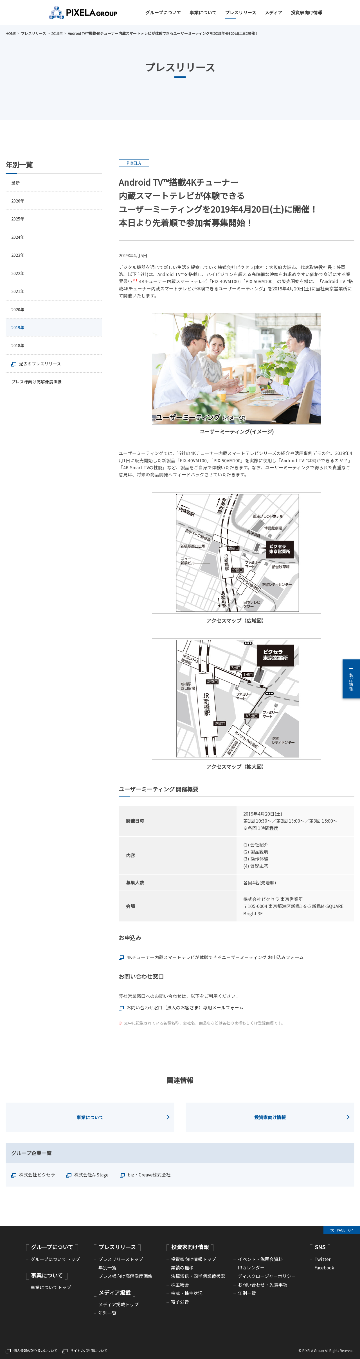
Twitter (322, 1259)
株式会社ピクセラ (37, 1174)
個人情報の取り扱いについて (35, 1350)
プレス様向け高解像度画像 (38, 387)
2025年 (18, 220)
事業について (203, 12)
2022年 (18, 276)
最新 (15, 183)
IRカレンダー (251, 1267)
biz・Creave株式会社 (149, 1174)
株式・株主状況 (186, 1293)
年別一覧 (107, 1267)
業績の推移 (182, 1267)
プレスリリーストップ (120, 1259)
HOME (11, 33)
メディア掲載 (114, 1292)
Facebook (324, 1267)
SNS (320, 1247)
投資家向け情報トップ (193, 1259)
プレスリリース (240, 12)
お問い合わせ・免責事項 (262, 1284)
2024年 (18, 239)
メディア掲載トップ (118, 1304)
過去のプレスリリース (41, 369)
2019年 (57, 33)
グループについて (163, 12)
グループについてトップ (55, 1259)
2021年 (18, 295)
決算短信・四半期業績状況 (198, 1276)
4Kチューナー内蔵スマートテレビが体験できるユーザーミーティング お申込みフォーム (215, 957)
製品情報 (351, 679)
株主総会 (180, 1284)
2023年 (18, 257)
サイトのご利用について (88, 1350)
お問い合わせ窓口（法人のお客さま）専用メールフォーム (185, 1007)
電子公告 (180, 1301)
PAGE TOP (345, 1230)
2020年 (18, 313)
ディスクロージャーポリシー (267, 1276)
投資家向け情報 (306, 12)
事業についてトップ (51, 1287)
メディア (273, 12)
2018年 (18, 350)
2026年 (18, 201)
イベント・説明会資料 (260, 1259)
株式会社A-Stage (91, 1174)
